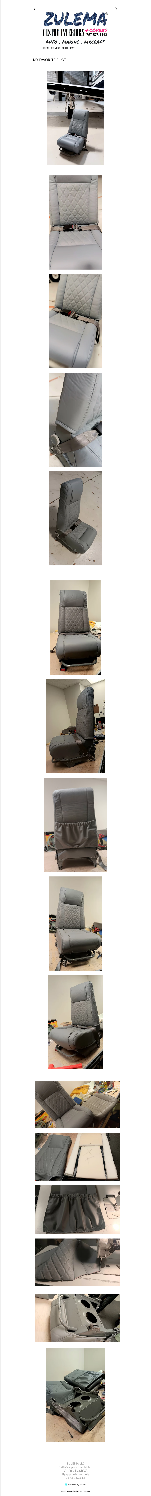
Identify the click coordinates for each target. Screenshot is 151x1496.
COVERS (55, 47)
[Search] (116, 8)
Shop (65, 47)
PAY (72, 47)
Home (45, 47)
